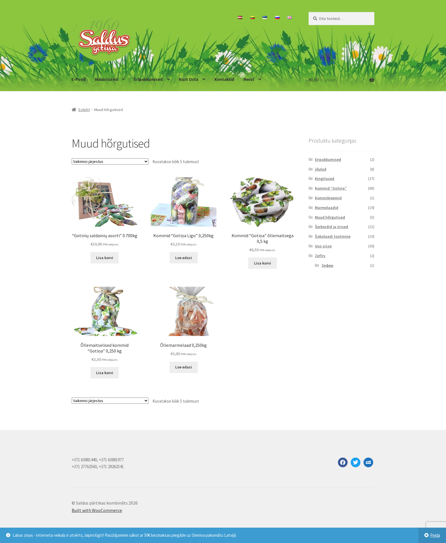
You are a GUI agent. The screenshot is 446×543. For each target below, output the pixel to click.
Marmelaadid (326, 207)
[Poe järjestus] (110, 161)
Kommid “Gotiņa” (331, 188)
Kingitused (324, 178)
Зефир (327, 265)
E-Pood (78, 79)
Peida (435, 535)
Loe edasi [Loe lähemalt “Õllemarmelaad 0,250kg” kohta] (183, 367)
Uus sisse (323, 246)
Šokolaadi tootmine (332, 236)
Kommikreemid (328, 197)
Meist (248, 79)
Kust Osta (188, 79)
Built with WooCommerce (97, 510)
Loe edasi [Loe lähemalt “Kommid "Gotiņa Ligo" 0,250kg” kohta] (183, 257)
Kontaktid (224, 79)
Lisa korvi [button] (104, 257)
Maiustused (106, 79)
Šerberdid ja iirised (331, 226)
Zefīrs (320, 255)
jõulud (320, 169)
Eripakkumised (148, 79)
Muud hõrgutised (330, 217)
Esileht (84, 109)
